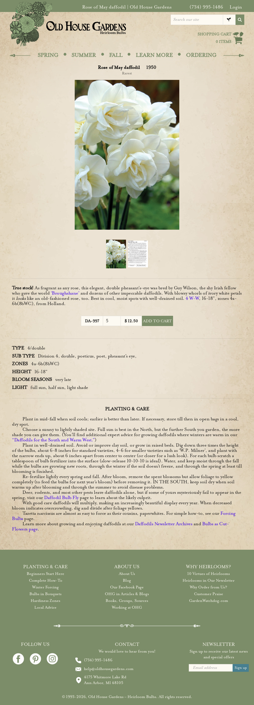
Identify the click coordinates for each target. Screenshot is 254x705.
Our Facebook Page (127, 587)
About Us (127, 573)
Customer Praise (208, 593)
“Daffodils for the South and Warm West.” (53, 440)
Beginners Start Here (45, 573)
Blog (127, 580)
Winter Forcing (45, 587)
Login (236, 7)
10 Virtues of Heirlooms (208, 573)
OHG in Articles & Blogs (127, 593)
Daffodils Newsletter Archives (163, 524)
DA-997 (92, 321)
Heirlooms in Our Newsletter (209, 580)
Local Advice (45, 607)
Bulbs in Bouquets (45, 593)
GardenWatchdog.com (208, 600)
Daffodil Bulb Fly (61, 498)
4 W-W (192, 298)
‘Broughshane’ (65, 293)
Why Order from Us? (208, 587)
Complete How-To (45, 580)
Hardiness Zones (45, 600)
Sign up (241, 668)
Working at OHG (127, 607)
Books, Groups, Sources (127, 600)
